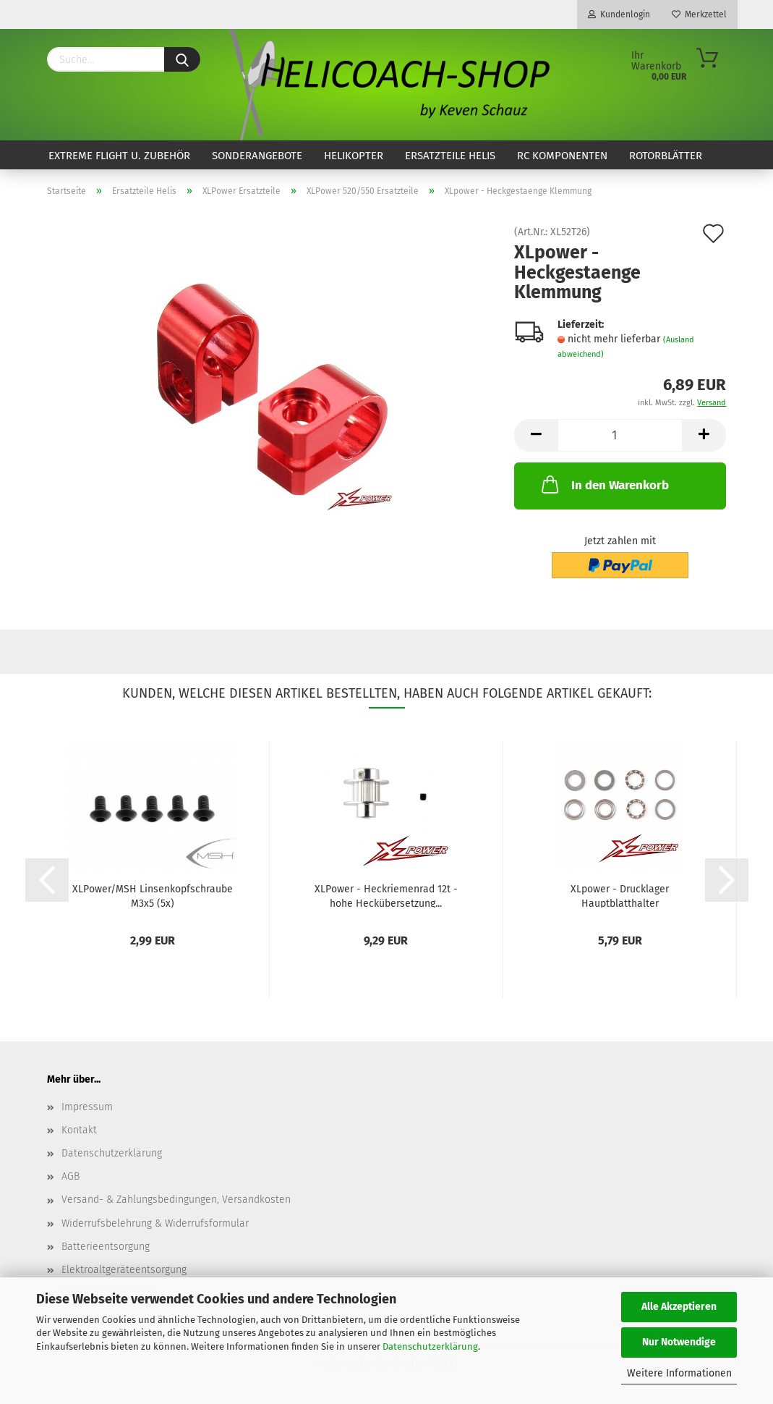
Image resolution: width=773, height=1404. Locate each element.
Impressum (87, 1107)
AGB (70, 1176)
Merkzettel (699, 14)
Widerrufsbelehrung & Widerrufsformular (155, 1223)
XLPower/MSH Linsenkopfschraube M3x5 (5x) (152, 895)
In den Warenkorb (604, 484)
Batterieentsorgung (105, 1246)
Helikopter (353, 155)
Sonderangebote (257, 155)
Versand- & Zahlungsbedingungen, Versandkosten (176, 1199)
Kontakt (79, 1130)
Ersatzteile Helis (450, 155)
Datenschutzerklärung (430, 1346)
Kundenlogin (619, 14)
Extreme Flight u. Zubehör (119, 155)
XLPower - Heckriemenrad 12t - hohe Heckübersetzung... (386, 895)
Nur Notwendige (679, 1342)
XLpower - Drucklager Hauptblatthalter (620, 895)
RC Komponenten (562, 155)
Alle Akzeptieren (679, 1307)
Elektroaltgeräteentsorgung (124, 1270)
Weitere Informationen (679, 1373)
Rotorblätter (665, 155)
